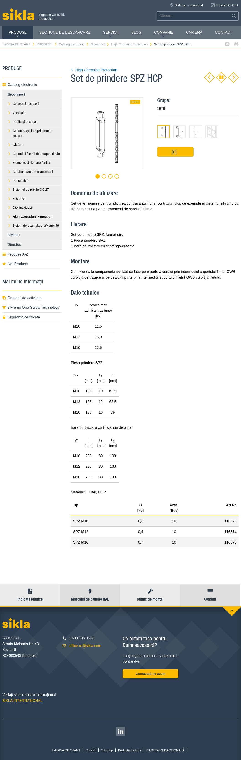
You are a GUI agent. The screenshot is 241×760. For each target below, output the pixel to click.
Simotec (14, 244)
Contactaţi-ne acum (150, 673)
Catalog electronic (74, 44)
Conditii (91, 750)
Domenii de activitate (22, 298)
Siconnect (100, 44)
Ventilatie (17, 113)
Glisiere (15, 144)
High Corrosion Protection (131, 44)
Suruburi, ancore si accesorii (30, 172)
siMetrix (14, 235)
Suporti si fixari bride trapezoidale (34, 154)
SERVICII (111, 34)
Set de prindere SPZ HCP (172, 44)
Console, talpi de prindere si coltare (30, 133)
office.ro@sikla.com (85, 646)
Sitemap (107, 750)
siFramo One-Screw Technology (31, 307)
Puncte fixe (18, 180)
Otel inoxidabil (20, 207)
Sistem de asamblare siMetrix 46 (33, 225)
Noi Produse (15, 264)
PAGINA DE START (18, 44)
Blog (136, 32)
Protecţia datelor (129, 750)
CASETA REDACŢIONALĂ (165, 750)
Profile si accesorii (23, 121)
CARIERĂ (194, 32)
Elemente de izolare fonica (29, 162)
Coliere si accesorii (23, 103)
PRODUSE (18, 34)
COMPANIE (163, 34)
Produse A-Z (15, 254)
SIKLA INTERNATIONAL (22, 701)
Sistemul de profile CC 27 (28, 189)
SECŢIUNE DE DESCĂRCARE (64, 32)
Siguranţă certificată (21, 317)
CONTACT (223, 32)
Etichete (16, 198)
